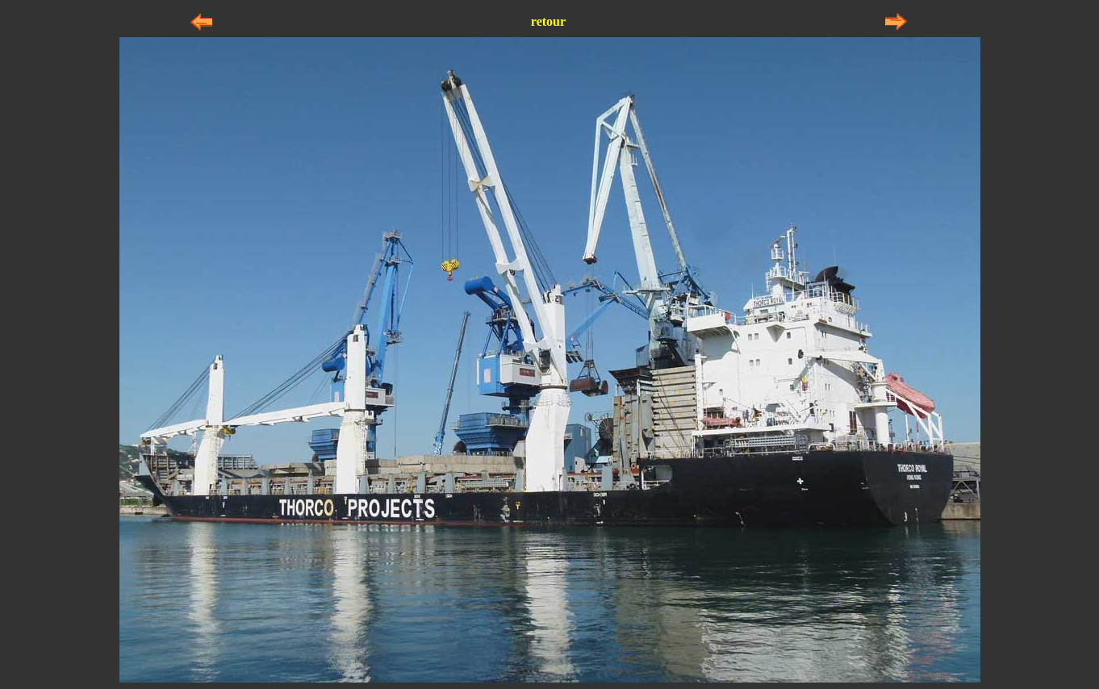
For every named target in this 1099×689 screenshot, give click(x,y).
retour (548, 21)
